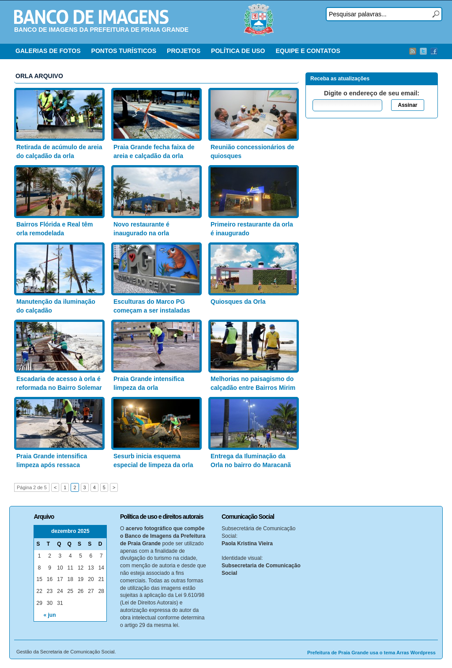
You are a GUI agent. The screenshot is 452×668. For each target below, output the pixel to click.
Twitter (423, 51)
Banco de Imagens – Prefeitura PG (91, 17)
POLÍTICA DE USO (238, 50)
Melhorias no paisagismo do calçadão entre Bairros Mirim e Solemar (253, 387)
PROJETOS (183, 50)
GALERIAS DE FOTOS (48, 50)
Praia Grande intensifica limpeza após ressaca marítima (51, 465)
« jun (50, 615)
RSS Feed (412, 51)
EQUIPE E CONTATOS (307, 50)
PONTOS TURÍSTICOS (124, 50)
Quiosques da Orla (238, 301)
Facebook (433, 51)
